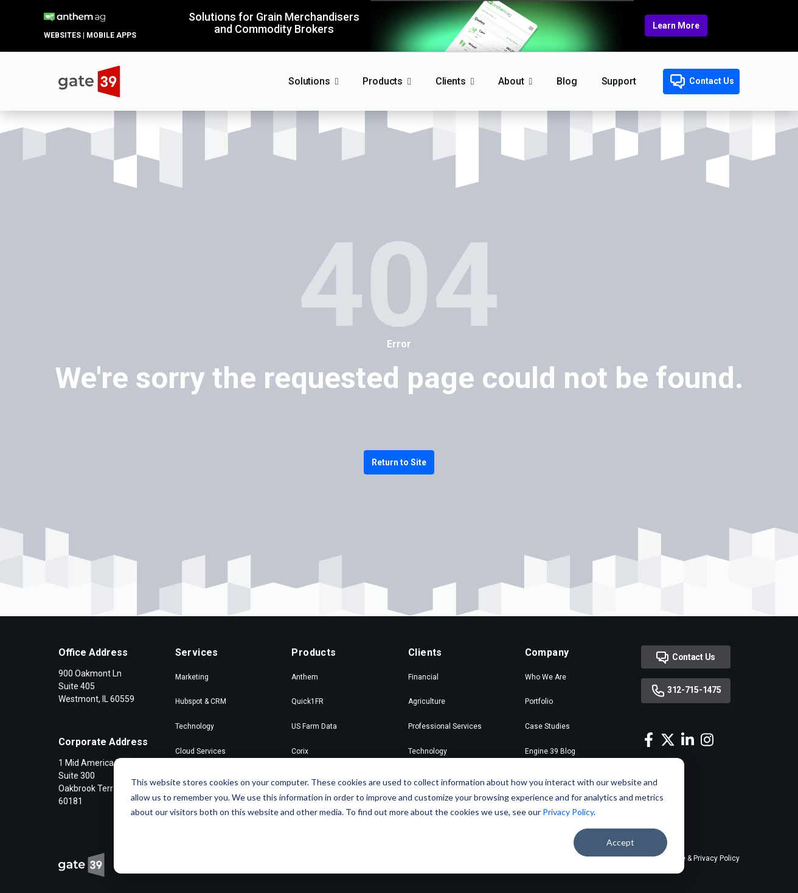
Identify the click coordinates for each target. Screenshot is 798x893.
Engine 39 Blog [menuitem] (550, 751)
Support (619, 81)
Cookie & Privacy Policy (701, 858)
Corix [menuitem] (299, 751)
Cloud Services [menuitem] (200, 751)
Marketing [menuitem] (192, 677)
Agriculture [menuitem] (426, 701)
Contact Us (702, 81)
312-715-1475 (686, 690)
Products (383, 81)
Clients (450, 81)
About (511, 81)
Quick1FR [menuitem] (307, 701)
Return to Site (399, 462)
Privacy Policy (568, 812)
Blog (567, 81)
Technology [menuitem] (194, 726)
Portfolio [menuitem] (539, 701)
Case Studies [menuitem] (547, 726)
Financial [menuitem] (423, 677)
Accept (620, 842)
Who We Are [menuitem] (545, 677)
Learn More (676, 25)
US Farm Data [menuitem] (314, 726)
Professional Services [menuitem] (445, 726)
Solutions (309, 81)
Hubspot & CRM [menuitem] (200, 701)
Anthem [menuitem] (304, 677)
